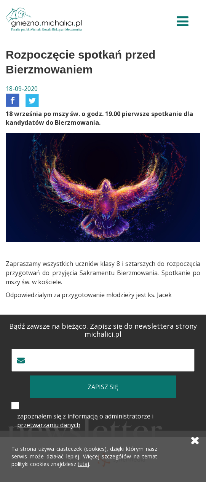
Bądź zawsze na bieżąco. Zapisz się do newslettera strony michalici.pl (103, 330)
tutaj (83, 464)
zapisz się (103, 387)
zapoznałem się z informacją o (85, 420)
